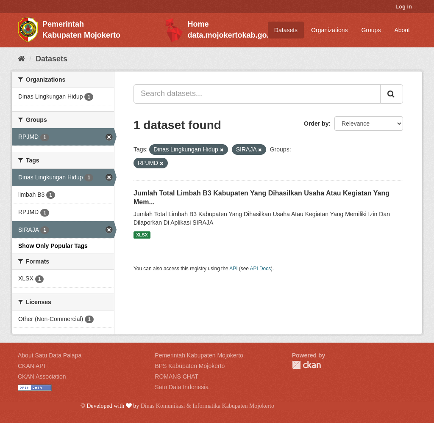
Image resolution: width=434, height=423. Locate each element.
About (402, 30)
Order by (316, 123)
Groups (371, 30)
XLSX (141, 234)
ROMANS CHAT (176, 376)
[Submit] (391, 94)
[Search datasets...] (257, 94)
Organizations (329, 30)
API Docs (260, 269)
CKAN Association (42, 376)
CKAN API (31, 366)
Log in (403, 6)
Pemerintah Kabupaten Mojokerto (199, 355)
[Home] (21, 59)
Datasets (286, 30)
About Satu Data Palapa (49, 355)
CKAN (306, 364)
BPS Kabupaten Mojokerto (190, 366)
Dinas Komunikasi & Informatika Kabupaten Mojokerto (207, 406)
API (233, 269)
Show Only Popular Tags (53, 245)
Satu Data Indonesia (182, 387)
